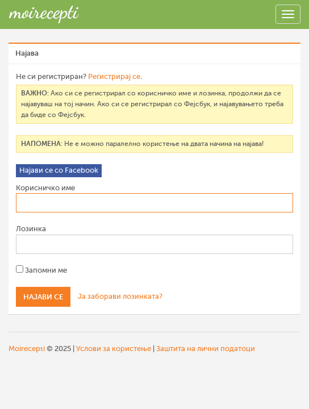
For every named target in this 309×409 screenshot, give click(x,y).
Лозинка (31, 228)
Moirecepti (27, 348)
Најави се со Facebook (58, 170)
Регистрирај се (114, 76)
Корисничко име (45, 187)
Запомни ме (41, 270)
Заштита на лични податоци (205, 348)
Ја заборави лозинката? (120, 296)
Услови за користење (113, 348)
